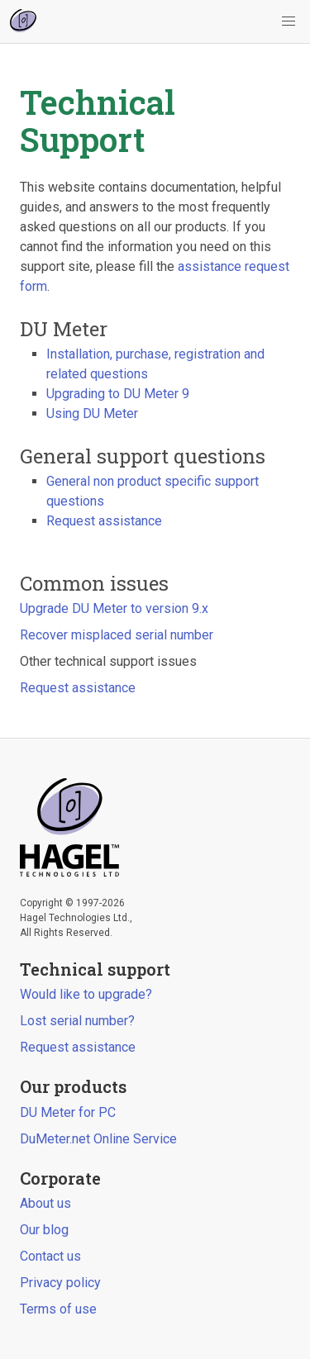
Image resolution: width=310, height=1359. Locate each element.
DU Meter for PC (68, 1112)
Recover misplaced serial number (116, 635)
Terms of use (58, 1309)
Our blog (44, 1230)
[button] (288, 21)
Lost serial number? (77, 1021)
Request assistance (104, 521)
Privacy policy (60, 1282)
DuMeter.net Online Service (98, 1139)
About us (45, 1203)
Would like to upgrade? (86, 994)
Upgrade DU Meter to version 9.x (114, 608)
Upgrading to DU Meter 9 (117, 394)
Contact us (50, 1256)
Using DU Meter (92, 413)
